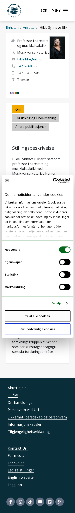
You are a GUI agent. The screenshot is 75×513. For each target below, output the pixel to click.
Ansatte (29, 27)
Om (18, 109)
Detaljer (57, 303)
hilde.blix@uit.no (29, 59)
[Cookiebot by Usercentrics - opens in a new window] (53, 180)
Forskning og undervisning (35, 118)
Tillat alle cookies (37, 316)
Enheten (12, 27)
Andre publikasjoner (30, 126)
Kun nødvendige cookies (37, 329)
